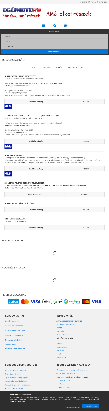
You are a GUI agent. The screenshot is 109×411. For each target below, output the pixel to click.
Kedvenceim (61, 357)
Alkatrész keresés (54, 52)
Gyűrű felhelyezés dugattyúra (16, 377)
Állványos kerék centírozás (15, 348)
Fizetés (59, 328)
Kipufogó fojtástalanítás (14, 335)
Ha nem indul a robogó (14, 326)
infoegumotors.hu (67, 374)
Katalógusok (64, 381)
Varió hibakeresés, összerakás (16, 370)
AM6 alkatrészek (65, 388)
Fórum (61, 384)
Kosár (58, 354)
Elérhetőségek (62, 335)
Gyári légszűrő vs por (13, 374)
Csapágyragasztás (12, 321)
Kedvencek (101, 2)
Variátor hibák (10, 344)
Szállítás (60, 331)
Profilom (60, 350)
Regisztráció (61, 347)
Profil (89, 2)
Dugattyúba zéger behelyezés (16, 381)
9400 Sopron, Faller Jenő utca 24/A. (73, 370)
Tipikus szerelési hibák (13, 340)
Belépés (77, 2)
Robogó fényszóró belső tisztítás (17, 385)
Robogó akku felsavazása (14, 388)
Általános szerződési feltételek (69, 321)
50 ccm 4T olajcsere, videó (15, 330)
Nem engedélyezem (73, 407)
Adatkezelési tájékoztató (66, 324)
